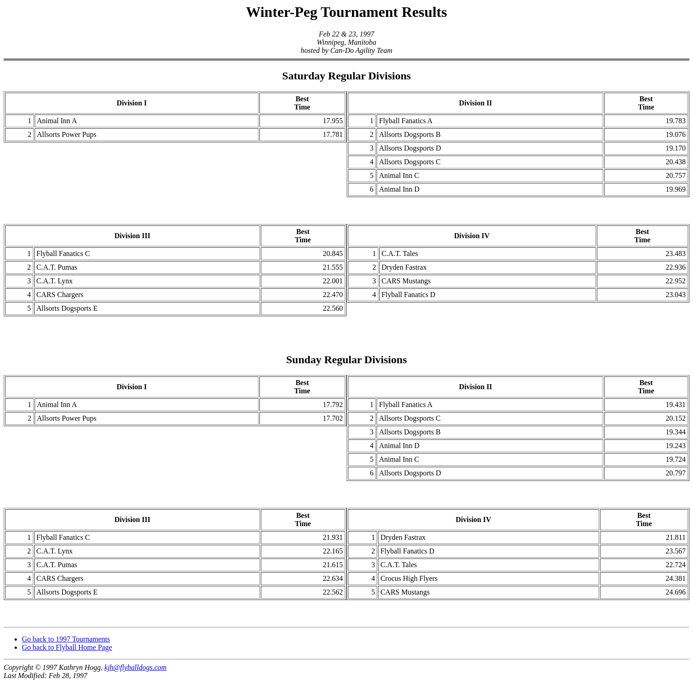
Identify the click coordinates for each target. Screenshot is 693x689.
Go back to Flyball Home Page (67, 653)
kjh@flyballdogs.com (135, 673)
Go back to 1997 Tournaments (66, 644)
